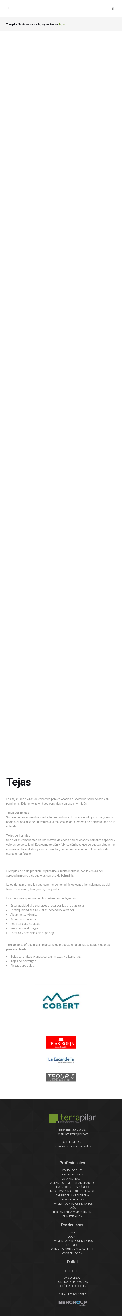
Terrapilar (11, 24)
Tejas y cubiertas (46, 24)
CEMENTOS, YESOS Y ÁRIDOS (72, 1187)
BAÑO (72, 1208)
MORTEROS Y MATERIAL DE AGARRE (72, 1191)
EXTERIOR (72, 1245)
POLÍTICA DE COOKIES (72, 1286)
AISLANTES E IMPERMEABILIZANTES (72, 1182)
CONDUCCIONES (72, 1170)
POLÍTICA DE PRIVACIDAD (72, 1281)
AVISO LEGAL (72, 1277)
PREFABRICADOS (72, 1174)
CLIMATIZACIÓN (72, 1216)
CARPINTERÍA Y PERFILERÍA (72, 1195)
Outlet (72, 1261)
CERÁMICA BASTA (72, 1178)
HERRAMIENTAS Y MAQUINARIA (72, 1212)
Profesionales (27, 24)
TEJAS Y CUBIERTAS (72, 1199)
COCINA (72, 1236)
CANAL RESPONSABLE (72, 1294)
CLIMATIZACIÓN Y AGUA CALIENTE (72, 1249)
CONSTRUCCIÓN (72, 1253)
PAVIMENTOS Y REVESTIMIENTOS (72, 1203)
